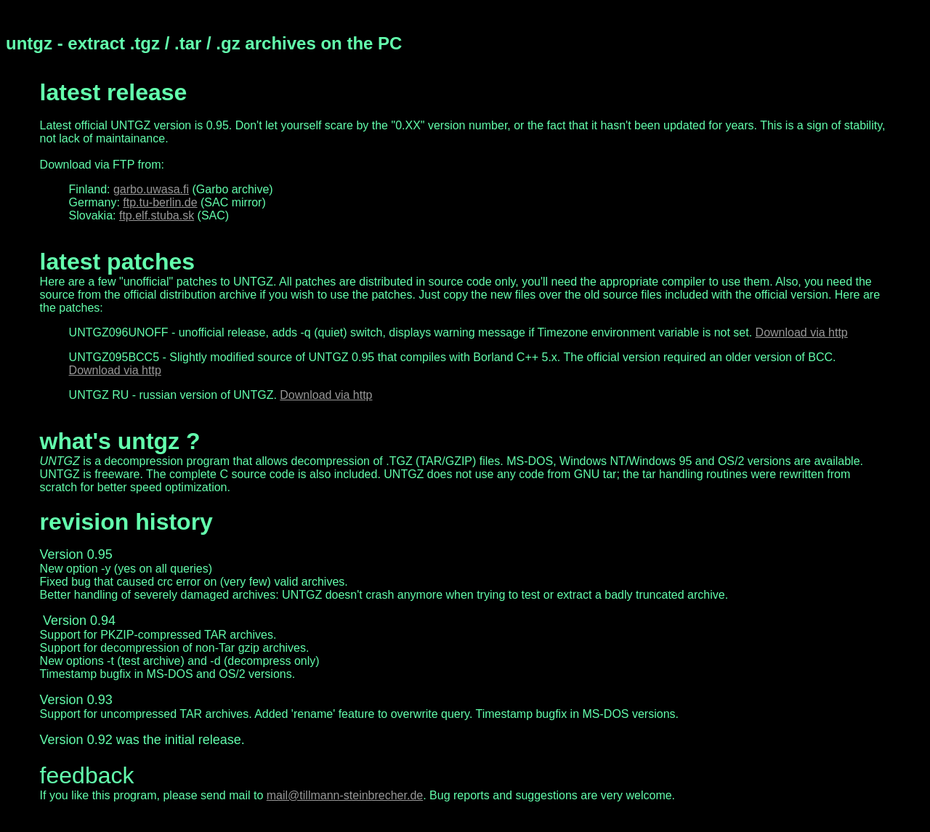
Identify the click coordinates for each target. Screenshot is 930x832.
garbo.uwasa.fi (151, 189)
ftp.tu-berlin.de (160, 202)
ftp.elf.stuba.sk (156, 215)
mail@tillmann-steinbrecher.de (345, 795)
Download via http (802, 332)
